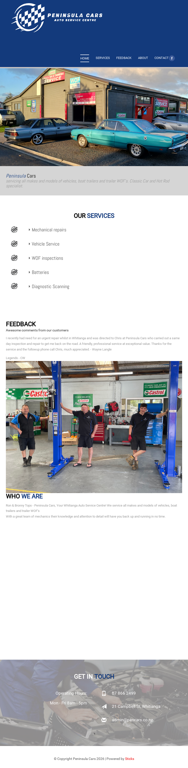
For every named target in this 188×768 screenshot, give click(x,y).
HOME (84, 58)
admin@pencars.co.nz (132, 719)
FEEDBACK (123, 58)
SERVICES (103, 58)
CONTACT (161, 58)
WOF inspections (47, 258)
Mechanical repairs (49, 230)
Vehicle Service (45, 244)
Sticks (129, 759)
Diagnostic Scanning (50, 286)
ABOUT (143, 58)
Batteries (40, 272)
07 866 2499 (124, 693)
